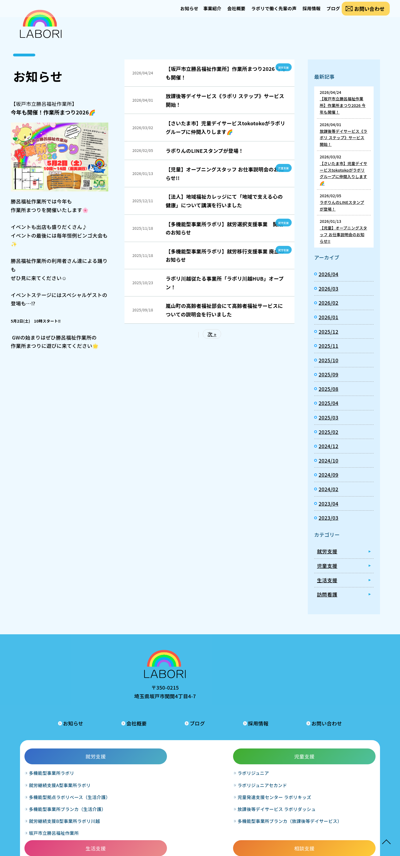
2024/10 (328, 460)
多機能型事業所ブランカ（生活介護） (61, 789)
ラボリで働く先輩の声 (260, 12)
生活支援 (327, 580)
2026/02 (328, 302)
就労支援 (282, 67)
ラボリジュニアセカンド (124, 753)
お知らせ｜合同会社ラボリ (41, 28)
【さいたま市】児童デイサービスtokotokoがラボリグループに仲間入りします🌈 (225, 127)
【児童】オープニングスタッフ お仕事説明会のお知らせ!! (225, 173)
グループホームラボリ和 (194, 753)
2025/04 (328, 402)
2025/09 (328, 374)
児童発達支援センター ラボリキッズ (130, 769)
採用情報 (302, 12)
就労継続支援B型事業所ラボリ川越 (61, 809)
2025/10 (328, 360)
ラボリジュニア (115, 741)
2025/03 (328, 417)
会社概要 (219, 12)
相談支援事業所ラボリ (262, 741)
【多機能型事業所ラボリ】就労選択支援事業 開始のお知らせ (224, 228)
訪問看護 (327, 594)
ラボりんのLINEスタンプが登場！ (204, 150)
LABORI (191, 847)
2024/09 (328, 474)
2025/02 (328, 431)
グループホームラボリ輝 (194, 765)
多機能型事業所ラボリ (52, 741)
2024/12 (328, 446)
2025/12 (328, 331)
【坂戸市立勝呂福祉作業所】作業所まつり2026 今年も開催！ (226, 73)
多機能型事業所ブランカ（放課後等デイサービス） (131, 809)
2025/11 (328, 345)
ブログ (328, 12)
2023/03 (328, 517)
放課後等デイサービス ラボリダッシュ (130, 789)
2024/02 (328, 489)
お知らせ (163, 12)
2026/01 (328, 317)
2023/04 (328, 503)
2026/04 (328, 274)
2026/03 (328, 288)
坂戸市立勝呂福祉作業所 (55, 824)
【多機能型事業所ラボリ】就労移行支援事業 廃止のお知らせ (225, 255)
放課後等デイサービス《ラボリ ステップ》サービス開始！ (225, 100)
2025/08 (328, 388)
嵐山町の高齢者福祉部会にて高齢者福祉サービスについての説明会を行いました (224, 310)
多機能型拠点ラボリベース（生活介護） (61, 769)
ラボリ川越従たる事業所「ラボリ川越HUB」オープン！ (225, 283)
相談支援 (270, 725)
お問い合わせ (368, 12)
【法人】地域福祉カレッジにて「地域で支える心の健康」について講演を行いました (224, 201)
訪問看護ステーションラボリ (339, 741)
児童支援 (282, 167)
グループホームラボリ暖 (194, 741)
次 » (212, 334)
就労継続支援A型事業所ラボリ (61, 753)
